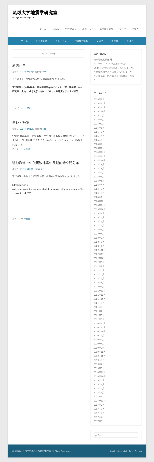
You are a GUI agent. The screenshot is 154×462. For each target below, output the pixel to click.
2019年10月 (100, 356)
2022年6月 (99, 270)
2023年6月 (99, 225)
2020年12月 (100, 323)
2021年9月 (99, 303)
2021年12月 (100, 290)
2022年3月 (99, 282)
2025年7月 (99, 123)
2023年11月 (100, 205)
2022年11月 (100, 254)
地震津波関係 (106, 29)
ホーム (42, 29)
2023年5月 (99, 229)
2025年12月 (100, 103)
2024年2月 (99, 193)
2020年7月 (99, 339)
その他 (55, 29)
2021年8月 (99, 307)
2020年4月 (99, 343)
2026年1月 (99, 99)
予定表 (135, 29)
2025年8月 (99, 119)
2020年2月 (99, 347)
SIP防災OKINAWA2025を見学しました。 (114, 67)
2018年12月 (100, 372)
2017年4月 (99, 417)
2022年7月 (99, 266)
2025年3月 (99, 140)
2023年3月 (99, 237)
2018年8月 (99, 380)
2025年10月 (100, 111)
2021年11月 (100, 294)
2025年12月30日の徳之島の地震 (110, 63)
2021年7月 (99, 311)
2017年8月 (99, 409)
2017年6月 (99, 413)
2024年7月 (99, 172)
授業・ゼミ (88, 29)
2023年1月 (99, 246)
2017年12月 (100, 396)
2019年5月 (99, 368)
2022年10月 (100, 258)
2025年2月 (99, 144)
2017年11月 (100, 400)
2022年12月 (100, 250)
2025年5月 (99, 132)
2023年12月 (100, 201)
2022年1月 (99, 286)
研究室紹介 (70, 29)
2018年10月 (100, 376)
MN (44, 71)
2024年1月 (99, 197)
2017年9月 (99, 404)
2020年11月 (100, 327)
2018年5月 (99, 388)
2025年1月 (99, 148)
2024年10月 (100, 160)
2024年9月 (99, 164)
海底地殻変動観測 (103, 59)
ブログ (122, 29)
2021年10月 (100, 299)
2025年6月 (99, 127)
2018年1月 (99, 392)
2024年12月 (100, 152)
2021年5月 (99, 315)
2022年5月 (99, 274)
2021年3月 (99, 319)
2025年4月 (99, 136)
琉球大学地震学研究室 (34, 12)
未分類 (27, 108)
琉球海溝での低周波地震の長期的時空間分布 (45, 163)
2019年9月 (99, 360)
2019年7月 (99, 364)
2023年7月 (99, 221)
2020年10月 (100, 331)
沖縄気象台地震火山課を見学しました (113, 71)
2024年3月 (99, 189)
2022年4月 (99, 278)
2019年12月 (100, 351)
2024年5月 (99, 180)
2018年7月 (99, 384)
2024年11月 (100, 156)
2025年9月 (99, 115)
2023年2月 (99, 242)
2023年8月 (99, 217)
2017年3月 (99, 421)
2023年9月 (99, 213)
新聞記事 (19, 65)
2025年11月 (100, 107)
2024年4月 (99, 184)
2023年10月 (100, 209)
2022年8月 (99, 262)
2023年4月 (99, 233)
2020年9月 (99, 335)
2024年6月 (99, 176)
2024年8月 (99, 168)
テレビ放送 (20, 122)
